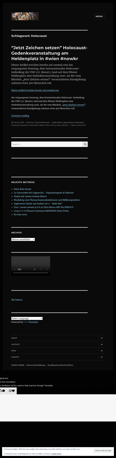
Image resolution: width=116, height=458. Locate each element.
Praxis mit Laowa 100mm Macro (30, 196)
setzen (42, 125)
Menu (99, 16)
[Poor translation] (12, 390)
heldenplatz (79, 122)
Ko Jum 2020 (20, 214)
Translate (31, 322)
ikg (22, 125)
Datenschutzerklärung (36, 365)
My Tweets (16, 299)
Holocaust (15, 125)
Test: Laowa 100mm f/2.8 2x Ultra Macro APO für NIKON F (43, 207)
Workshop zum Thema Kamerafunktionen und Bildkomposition (47, 200)
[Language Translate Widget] (27, 318)
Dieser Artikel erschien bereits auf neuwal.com (35, 90)
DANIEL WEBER (17, 365)
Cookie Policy (56, 454)
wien (59, 125)
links (13, 350)
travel (14, 338)
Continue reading (20, 115)
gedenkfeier (57, 122)
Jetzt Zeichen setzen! (74, 104)
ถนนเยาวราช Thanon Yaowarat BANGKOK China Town (41, 211)
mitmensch (33, 125)
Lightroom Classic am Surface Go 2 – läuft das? (38, 203)
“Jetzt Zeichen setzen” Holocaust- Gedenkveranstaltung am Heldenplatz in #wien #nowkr (49, 53)
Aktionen (30, 122)
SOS (47, 125)
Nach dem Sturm (22, 189)
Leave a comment (78, 125)
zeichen (64, 125)
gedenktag (68, 122)
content (15, 344)
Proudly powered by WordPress (60, 365)
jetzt (26, 125)
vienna (53, 125)
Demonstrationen (42, 122)
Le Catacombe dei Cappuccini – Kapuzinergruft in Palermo (44, 192)
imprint (15, 357)
